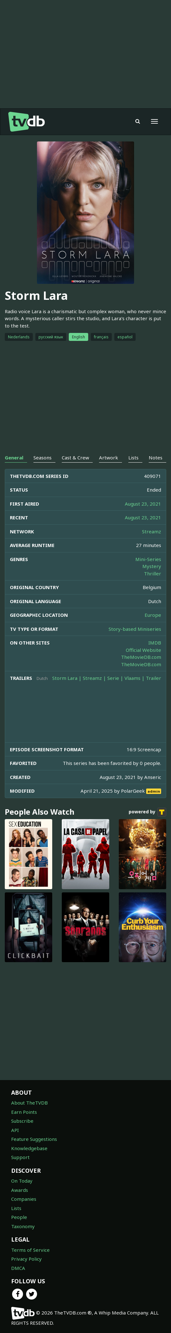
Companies (23, 1199)
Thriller (152, 573)
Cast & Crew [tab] (75, 457)
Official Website (143, 650)
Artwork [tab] (108, 457)
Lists (16, 1208)
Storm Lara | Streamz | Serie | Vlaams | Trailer (106, 678)
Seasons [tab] (42, 457)
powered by (147, 812)
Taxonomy (23, 1226)
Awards (19, 1190)
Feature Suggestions (34, 1139)
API (15, 1130)
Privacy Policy (26, 1259)
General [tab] (14, 457)
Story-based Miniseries (135, 629)
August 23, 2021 (143, 504)
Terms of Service (30, 1250)
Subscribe (22, 1121)
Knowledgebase (29, 1148)
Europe (153, 615)
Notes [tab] (155, 457)
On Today (21, 1181)
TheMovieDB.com (141, 657)
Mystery (151, 566)
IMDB (154, 642)
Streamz (151, 531)
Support (20, 1157)
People (19, 1217)
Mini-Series (148, 559)
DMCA (18, 1268)
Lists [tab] (133, 457)
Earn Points (24, 1112)
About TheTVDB (29, 1102)
